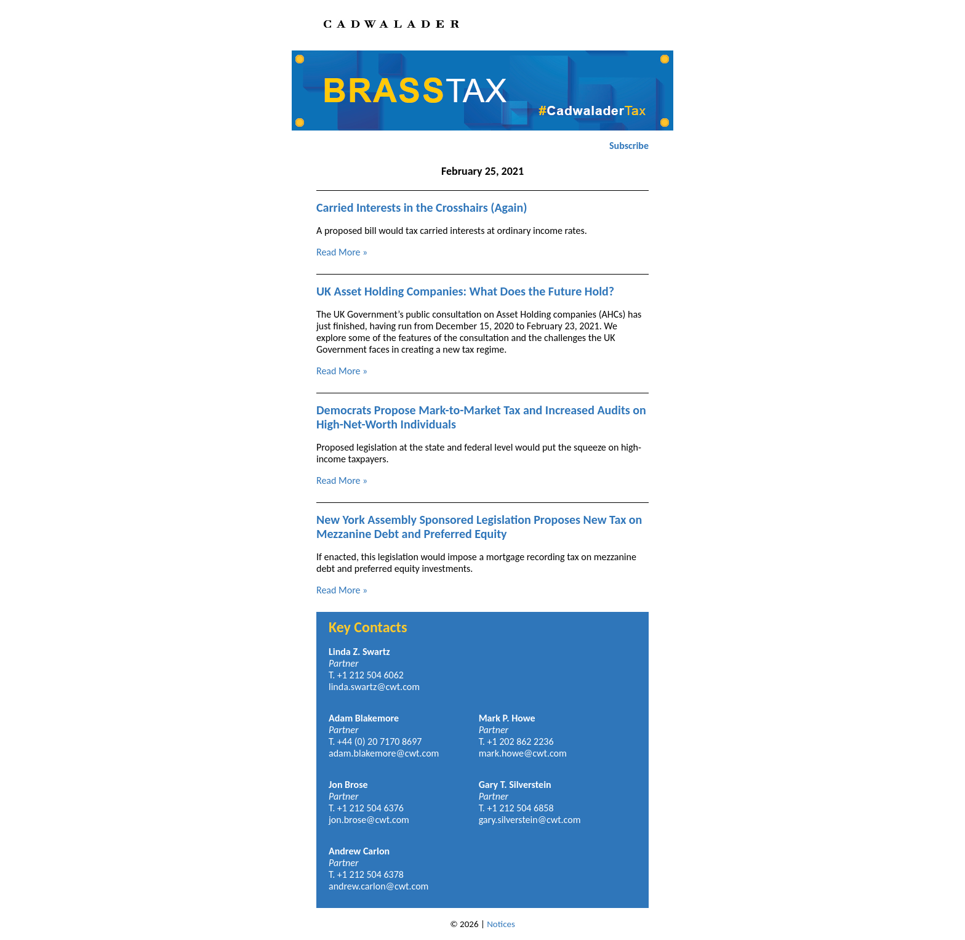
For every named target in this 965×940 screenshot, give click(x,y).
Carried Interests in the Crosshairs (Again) (421, 207)
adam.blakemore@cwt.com (384, 753)
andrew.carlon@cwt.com (378, 886)
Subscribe (629, 145)
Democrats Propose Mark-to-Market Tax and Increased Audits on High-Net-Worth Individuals (481, 417)
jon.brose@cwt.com (369, 820)
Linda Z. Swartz (359, 651)
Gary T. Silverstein (515, 784)
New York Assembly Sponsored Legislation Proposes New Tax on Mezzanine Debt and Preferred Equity (479, 526)
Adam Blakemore (364, 718)
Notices (501, 924)
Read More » (341, 252)
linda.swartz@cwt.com (374, 687)
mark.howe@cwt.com (523, 753)
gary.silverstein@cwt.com (530, 820)
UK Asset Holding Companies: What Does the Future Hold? (465, 291)
